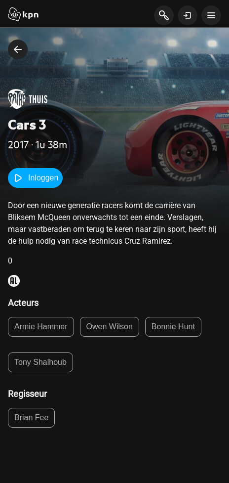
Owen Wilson (109, 326)
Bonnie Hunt (173, 326)
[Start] (23, 15)
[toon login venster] (187, 15)
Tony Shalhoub (40, 362)
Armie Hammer (41, 326)
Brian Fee (31, 417)
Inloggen (35, 178)
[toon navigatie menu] (211, 15)
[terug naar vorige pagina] (18, 49)
